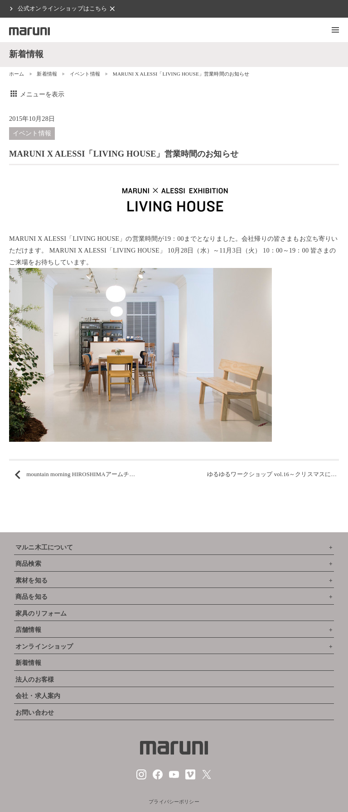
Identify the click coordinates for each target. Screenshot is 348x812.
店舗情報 (28, 629)
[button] (335, 30)
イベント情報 (85, 73)
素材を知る (31, 580)
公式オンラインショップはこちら (62, 8)
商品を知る (31, 596)
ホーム (16, 73)
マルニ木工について (44, 547)
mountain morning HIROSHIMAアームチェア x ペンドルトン (104, 474)
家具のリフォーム (41, 613)
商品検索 (28, 563)
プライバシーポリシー (174, 801)
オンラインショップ (44, 646)
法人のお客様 (34, 679)
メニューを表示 (37, 94)
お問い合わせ (34, 712)
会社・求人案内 (37, 696)
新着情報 (47, 73)
